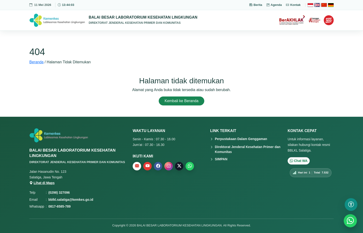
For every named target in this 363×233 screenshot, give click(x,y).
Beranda (36, 62)
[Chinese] (324, 5)
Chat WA (299, 161)
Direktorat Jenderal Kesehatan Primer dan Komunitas (247, 149)
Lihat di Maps (41, 183)
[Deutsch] (331, 5)
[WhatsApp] (350, 220)
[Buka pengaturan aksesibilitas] (351, 204)
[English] (317, 5)
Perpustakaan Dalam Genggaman (241, 139)
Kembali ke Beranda (181, 101)
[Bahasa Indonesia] (310, 5)
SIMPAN (221, 159)
